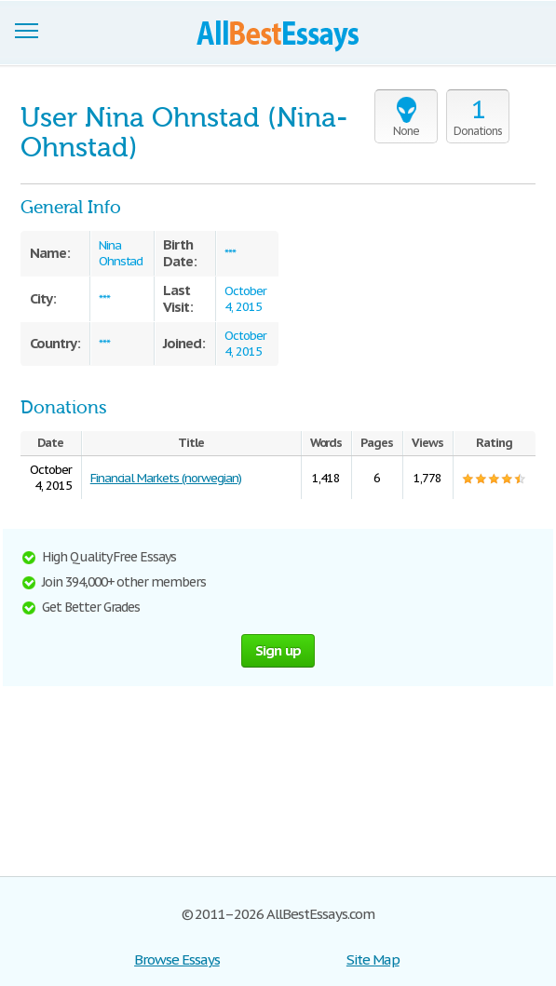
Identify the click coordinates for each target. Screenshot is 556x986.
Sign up (278, 650)
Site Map (373, 959)
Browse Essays (176, 959)
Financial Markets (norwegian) (165, 478)
